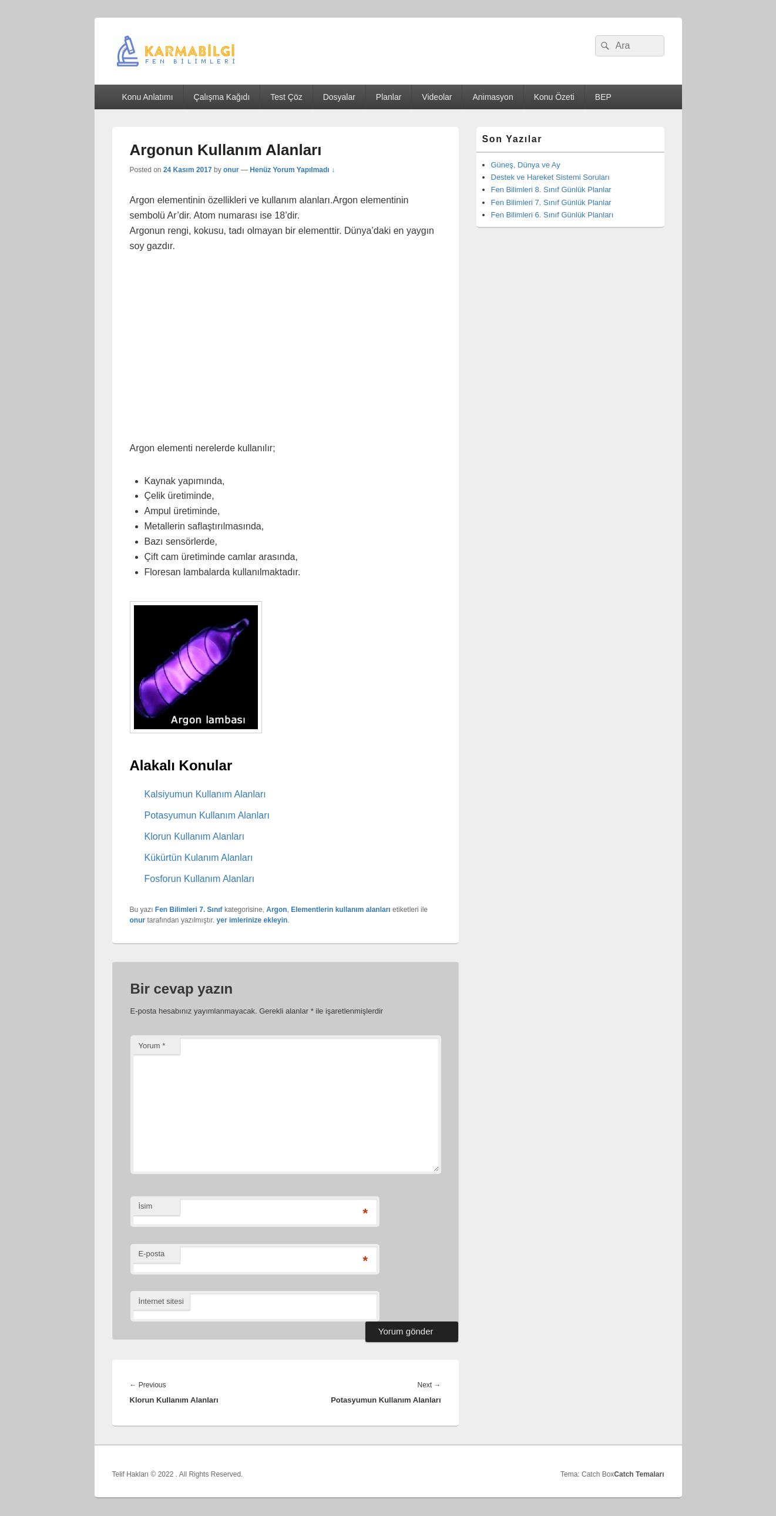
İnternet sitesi (161, 1301)
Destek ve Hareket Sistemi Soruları (550, 177)
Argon (276, 909)
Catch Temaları (639, 1474)
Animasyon (492, 97)
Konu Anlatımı (147, 97)
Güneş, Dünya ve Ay (525, 164)
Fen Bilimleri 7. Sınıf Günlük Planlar (551, 202)
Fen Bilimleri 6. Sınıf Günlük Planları (552, 214)
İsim (146, 1206)
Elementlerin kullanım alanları (340, 909)
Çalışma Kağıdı (222, 97)
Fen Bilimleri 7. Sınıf (189, 909)
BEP (603, 97)
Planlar (389, 97)
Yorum (152, 1045)
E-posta (152, 1253)
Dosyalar (339, 97)
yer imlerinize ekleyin (252, 920)
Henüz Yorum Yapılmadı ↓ (292, 170)
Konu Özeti (554, 97)
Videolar (437, 97)
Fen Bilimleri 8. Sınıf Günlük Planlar (551, 189)
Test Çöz (286, 97)
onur (231, 170)
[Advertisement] (285, 353)
